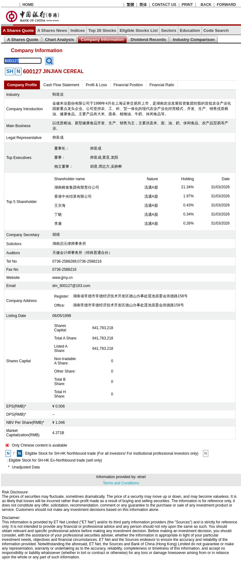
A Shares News (52, 30)
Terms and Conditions (121, 483)
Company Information (102, 39)
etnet (141, 477)
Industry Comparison (193, 39)
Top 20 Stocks (102, 30)
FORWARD (226, 4)
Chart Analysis (59, 39)
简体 (143, 4)
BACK (206, 4)
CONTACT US (164, 4)
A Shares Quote (18, 30)
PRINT (187, 4)
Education (190, 30)
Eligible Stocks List (139, 30)
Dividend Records (148, 39)
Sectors (168, 30)
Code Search (216, 30)
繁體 (130, 4)
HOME (28, 4)
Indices (77, 30)
